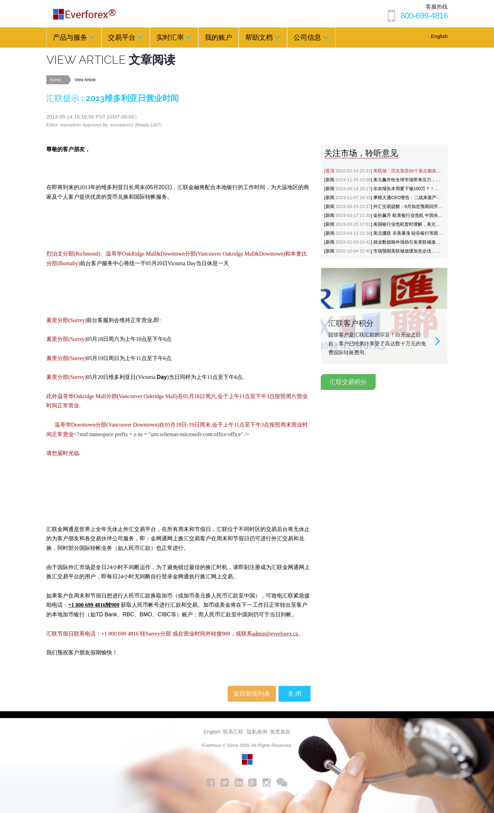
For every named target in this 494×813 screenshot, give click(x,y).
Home (55, 79)
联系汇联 (233, 732)
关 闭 (294, 693)
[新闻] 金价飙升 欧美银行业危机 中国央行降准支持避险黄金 (401, 215)
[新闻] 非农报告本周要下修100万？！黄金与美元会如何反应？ (403, 188)
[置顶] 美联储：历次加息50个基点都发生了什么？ (391, 170)
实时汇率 (174, 37)
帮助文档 (263, 37)
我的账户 (218, 37)
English (439, 36)
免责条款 (280, 732)
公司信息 (311, 37)
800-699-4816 (424, 15)
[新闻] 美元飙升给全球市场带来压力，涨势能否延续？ (395, 179)
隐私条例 (257, 732)
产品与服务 (74, 37)
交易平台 (125, 37)
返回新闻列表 (251, 693)
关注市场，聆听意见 (361, 153)
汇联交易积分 (348, 382)
